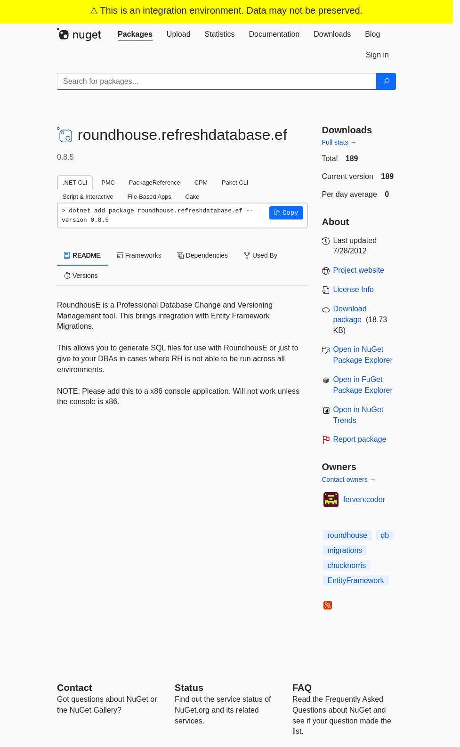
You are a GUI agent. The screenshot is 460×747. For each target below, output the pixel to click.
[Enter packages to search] (217, 81)
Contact (74, 687)
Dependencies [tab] (203, 255)
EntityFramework (356, 580)
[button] (286, 212)
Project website (359, 270)
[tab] (135, 34)
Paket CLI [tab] (235, 182)
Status (189, 687)
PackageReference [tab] (154, 182)
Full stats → (339, 142)
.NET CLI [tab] (75, 182)
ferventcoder (364, 499)
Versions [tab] (81, 275)
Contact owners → (349, 479)
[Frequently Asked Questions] (302, 687)
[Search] (386, 81)
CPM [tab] (201, 182)
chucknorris (347, 565)
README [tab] (82, 255)
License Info (353, 289)
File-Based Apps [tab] (149, 196)
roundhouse (348, 535)
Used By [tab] (260, 255)
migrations (345, 550)
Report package (360, 439)
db (384, 535)
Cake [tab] (193, 196)
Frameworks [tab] (139, 255)
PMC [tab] (107, 182)
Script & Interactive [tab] (88, 196)
